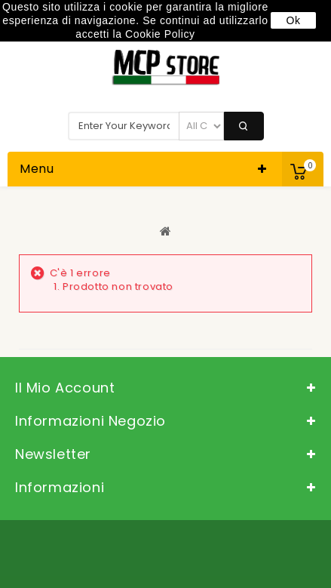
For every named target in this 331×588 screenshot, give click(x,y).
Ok (293, 20)
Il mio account (65, 387)
